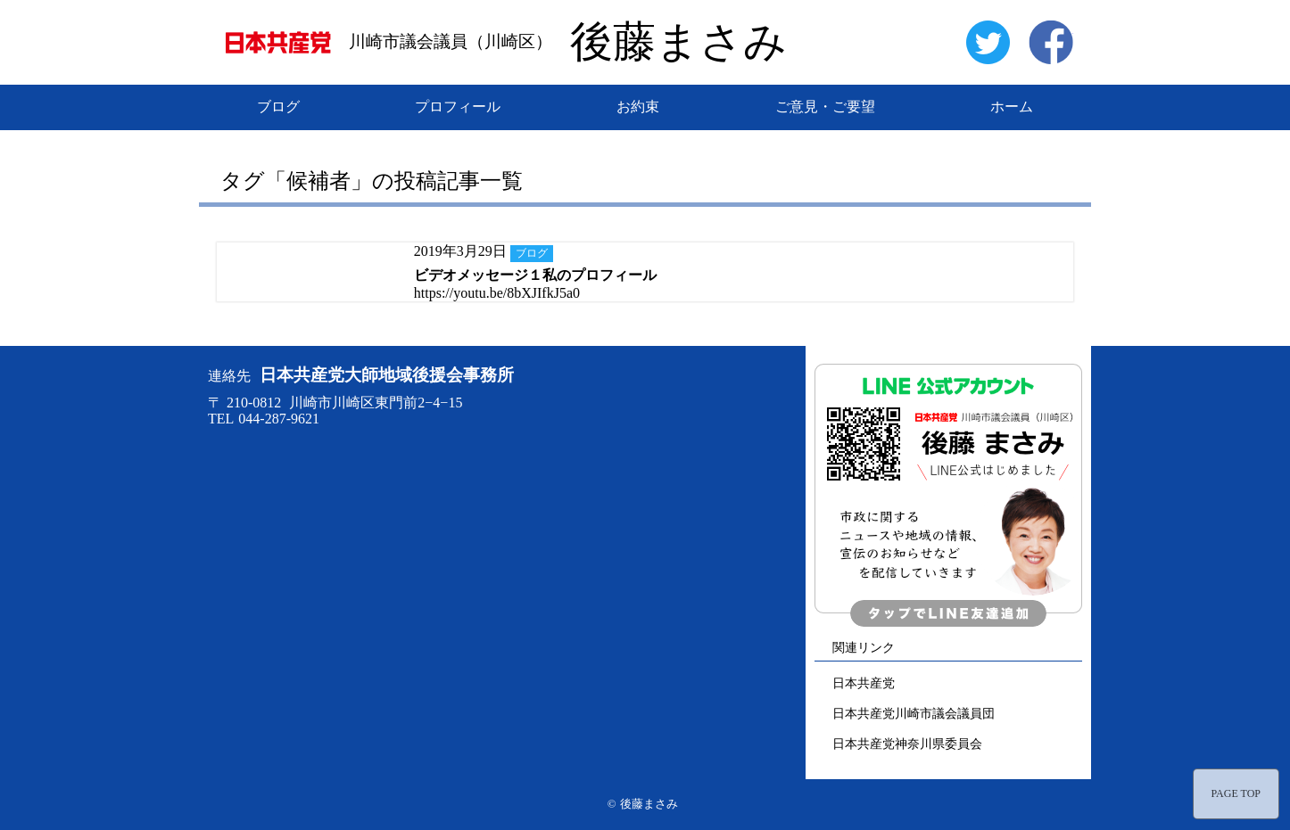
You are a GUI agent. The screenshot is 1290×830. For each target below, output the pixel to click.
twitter (987, 42)
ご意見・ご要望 (825, 106)
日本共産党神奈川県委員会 (907, 743)
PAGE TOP (1236, 793)
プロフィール (457, 106)
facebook (1051, 42)
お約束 (637, 106)
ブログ (278, 106)
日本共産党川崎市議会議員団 (913, 713)
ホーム (1011, 106)
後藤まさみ (678, 42)
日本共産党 (863, 683)
